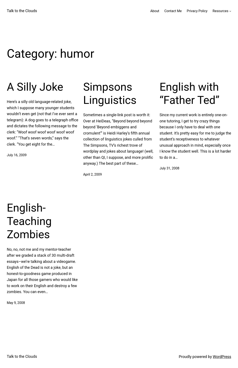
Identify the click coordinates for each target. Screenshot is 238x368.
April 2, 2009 (92, 174)
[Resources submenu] (230, 11)
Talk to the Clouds (22, 11)
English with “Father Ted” (189, 93)
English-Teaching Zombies (29, 221)
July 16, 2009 (17, 155)
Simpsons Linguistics (109, 93)
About (154, 11)
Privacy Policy (197, 11)
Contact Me (173, 11)
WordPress (222, 356)
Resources (220, 11)
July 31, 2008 (169, 168)
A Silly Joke (35, 86)
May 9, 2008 (16, 303)
